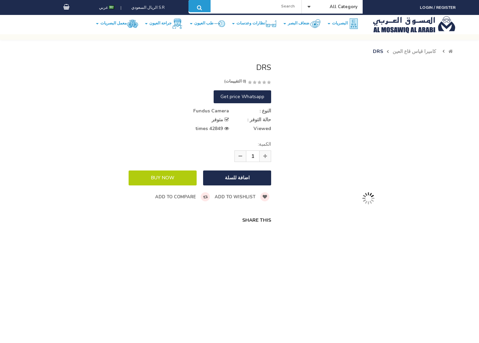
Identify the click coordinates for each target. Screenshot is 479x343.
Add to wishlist (242, 197)
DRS (378, 51)
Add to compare (182, 197)
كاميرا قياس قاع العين (414, 51)
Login (427, 7)
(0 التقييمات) (235, 81)
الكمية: (264, 144)
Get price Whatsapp (242, 96)
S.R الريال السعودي (147, 14)
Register (446, 7)
